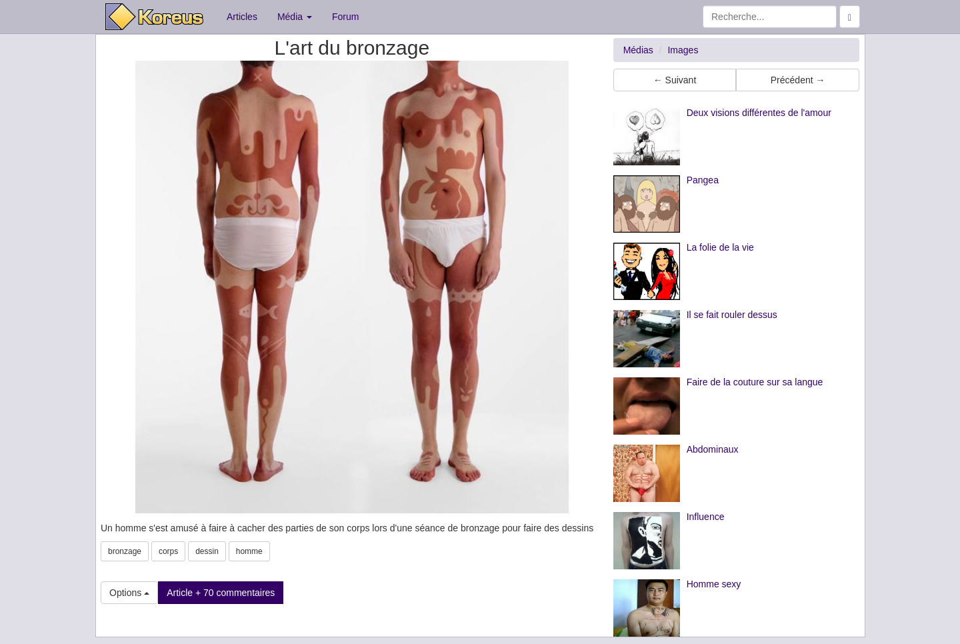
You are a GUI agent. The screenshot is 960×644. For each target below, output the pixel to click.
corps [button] (168, 551)
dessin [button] (207, 551)
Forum (345, 16)
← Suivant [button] (675, 80)
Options (129, 592)
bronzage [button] (124, 551)
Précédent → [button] (798, 80)
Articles (242, 16)
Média (294, 16)
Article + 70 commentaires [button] (221, 592)
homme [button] (249, 551)
